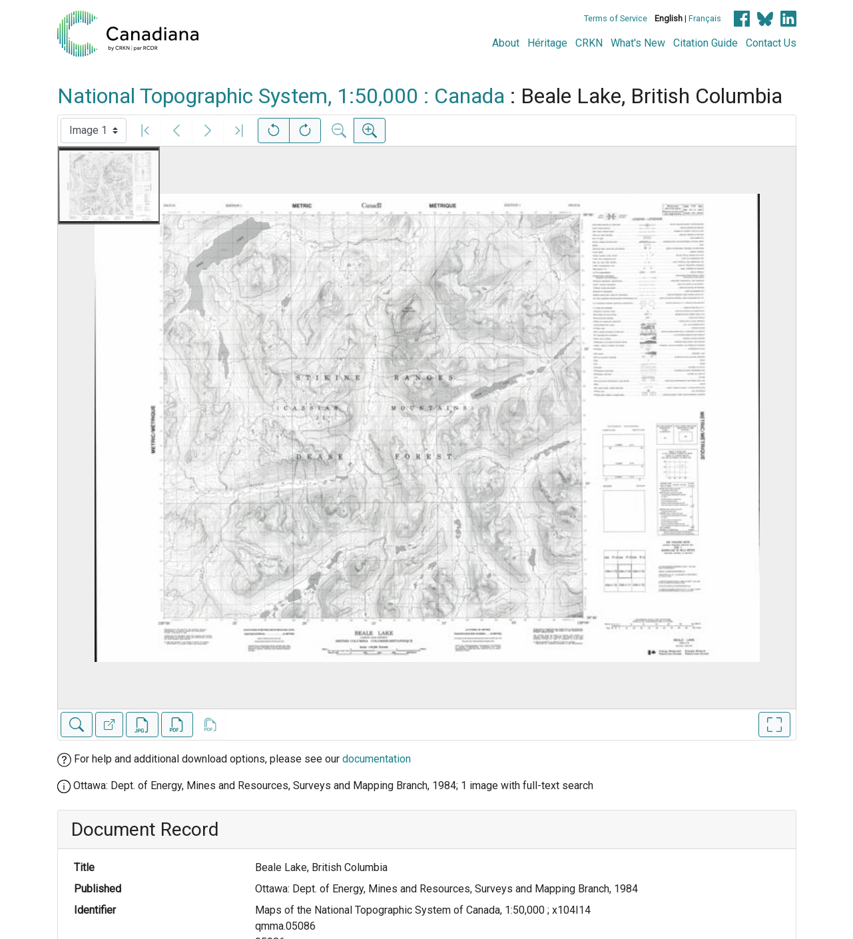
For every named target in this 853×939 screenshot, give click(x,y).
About (505, 43)
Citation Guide (705, 43)
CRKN (589, 43)
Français (705, 18)
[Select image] (94, 130)
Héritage (547, 43)
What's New (638, 43)
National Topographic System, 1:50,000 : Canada (281, 96)
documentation (376, 759)
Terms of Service (615, 18)
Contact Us (771, 43)
